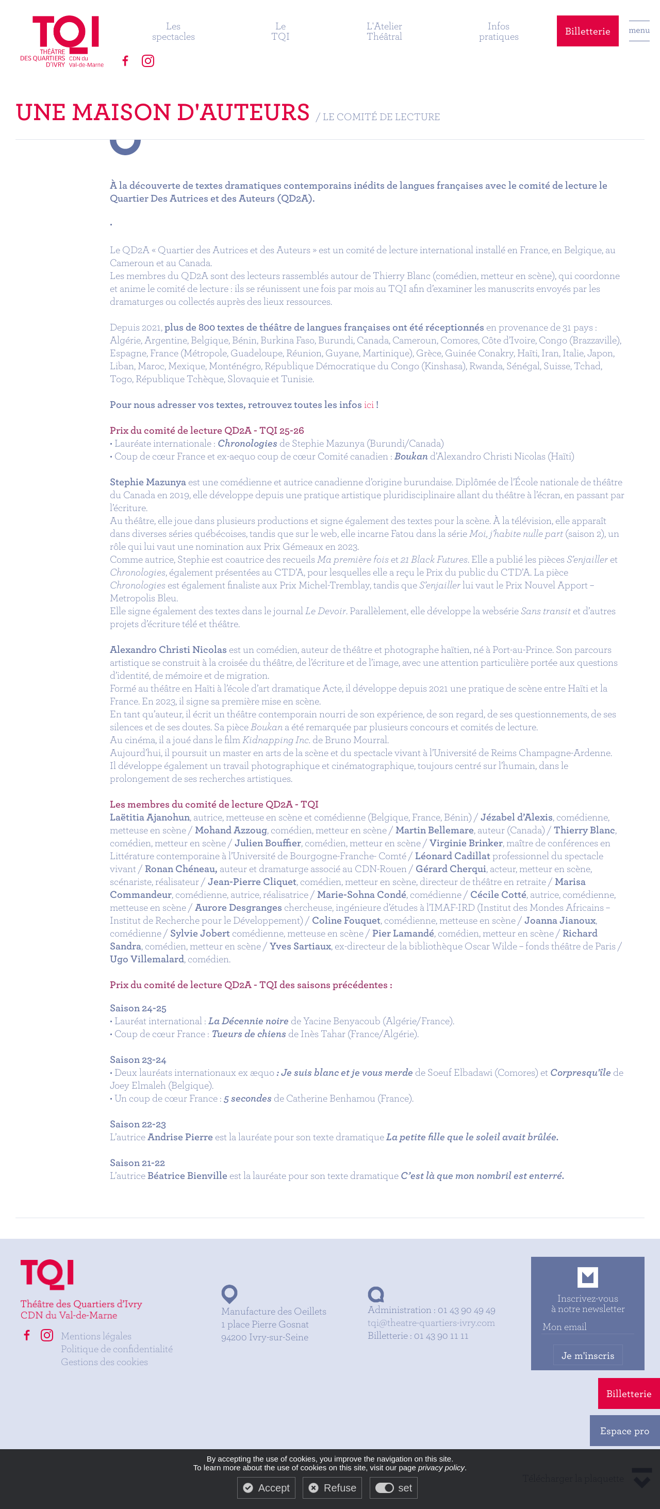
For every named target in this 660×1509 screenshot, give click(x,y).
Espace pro (625, 1430)
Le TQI (280, 30)
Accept (274, 1488)
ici (369, 404)
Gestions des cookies (104, 1361)
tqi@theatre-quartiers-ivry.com (431, 1322)
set (405, 1488)
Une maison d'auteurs (162, 111)
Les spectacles (173, 30)
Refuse (340, 1488)
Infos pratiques (499, 30)
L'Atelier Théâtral (384, 30)
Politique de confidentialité (117, 1348)
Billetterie (587, 30)
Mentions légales (96, 1335)
